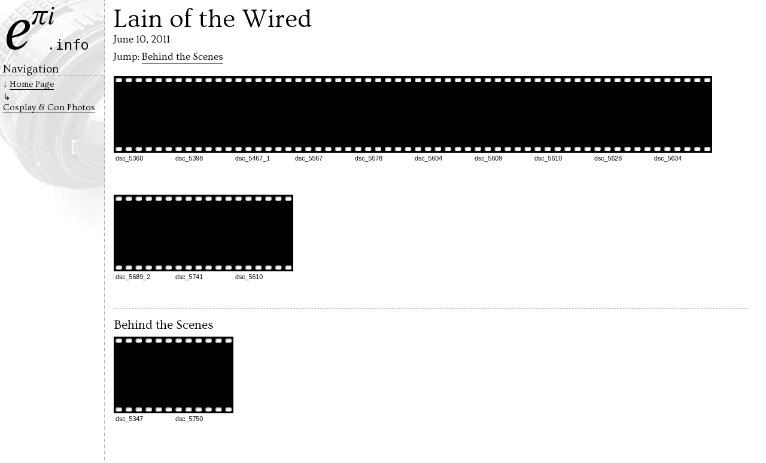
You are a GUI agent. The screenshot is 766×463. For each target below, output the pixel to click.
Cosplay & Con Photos (49, 107)
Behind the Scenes (182, 57)
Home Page (32, 84)
